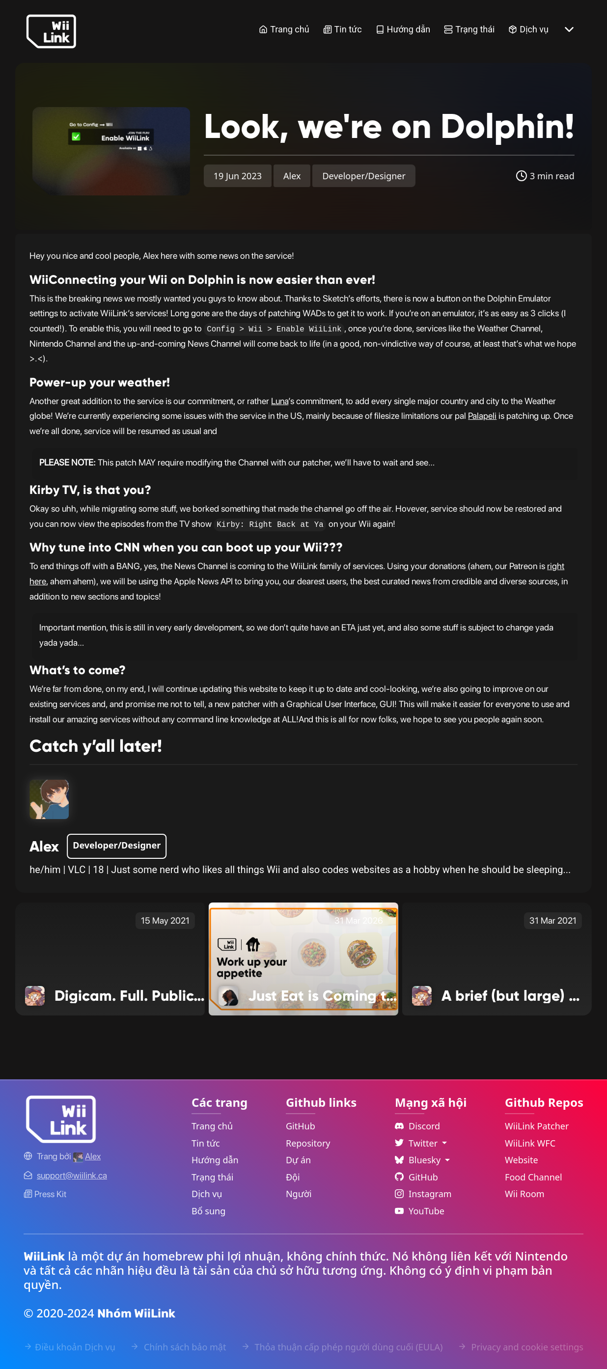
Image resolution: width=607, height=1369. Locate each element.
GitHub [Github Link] (416, 1177)
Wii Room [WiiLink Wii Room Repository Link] (525, 1194)
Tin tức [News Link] (342, 29)
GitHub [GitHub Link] (300, 1126)
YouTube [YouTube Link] (419, 1211)
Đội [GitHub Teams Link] (293, 1177)
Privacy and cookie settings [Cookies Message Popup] (520, 1347)
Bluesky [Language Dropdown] (419, 1160)
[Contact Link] (72, 1175)
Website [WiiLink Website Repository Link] (521, 1160)
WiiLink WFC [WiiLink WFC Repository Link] (530, 1143)
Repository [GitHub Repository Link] (308, 1143)
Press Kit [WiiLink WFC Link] (45, 1194)
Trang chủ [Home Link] (284, 29)
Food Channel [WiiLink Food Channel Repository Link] (533, 1177)
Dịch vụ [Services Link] (528, 29)
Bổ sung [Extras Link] (208, 1211)
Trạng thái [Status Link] (469, 29)
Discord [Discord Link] (417, 1126)
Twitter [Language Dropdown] (417, 1143)
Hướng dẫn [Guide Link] (403, 29)
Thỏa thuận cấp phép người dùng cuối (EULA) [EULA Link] (341, 1347)
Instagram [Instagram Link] (423, 1194)
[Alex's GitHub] (87, 1156)
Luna (279, 401)
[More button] (569, 29)
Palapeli (482, 416)
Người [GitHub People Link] (299, 1194)
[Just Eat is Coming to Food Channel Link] (303, 958)
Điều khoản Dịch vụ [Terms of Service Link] (69, 1347)
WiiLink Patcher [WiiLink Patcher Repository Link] (537, 1126)
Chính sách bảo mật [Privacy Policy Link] (178, 1347)
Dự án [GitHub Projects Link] (298, 1160)
